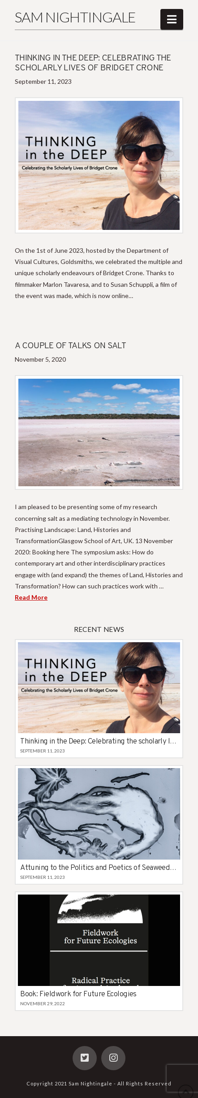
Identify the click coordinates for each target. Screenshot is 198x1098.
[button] (171, 19)
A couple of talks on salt (70, 346)
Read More (31, 597)
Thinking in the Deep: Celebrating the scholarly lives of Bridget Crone (93, 63)
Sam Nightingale (75, 17)
